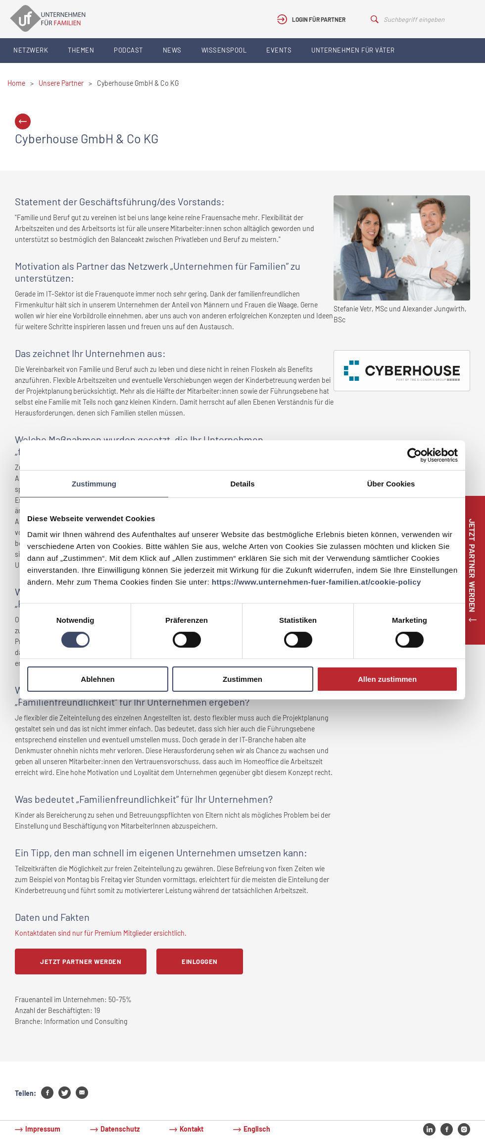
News (172, 50)
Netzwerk (30, 50)
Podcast (128, 50)
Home (16, 83)
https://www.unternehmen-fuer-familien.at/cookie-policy (316, 582)
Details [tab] (242, 484)
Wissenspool (224, 50)
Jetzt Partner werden (80, 961)
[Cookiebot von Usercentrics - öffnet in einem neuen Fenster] (414, 455)
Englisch (256, 1129)
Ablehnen (97, 679)
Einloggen (200, 961)
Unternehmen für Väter (353, 50)
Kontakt (191, 1129)
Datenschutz (120, 1129)
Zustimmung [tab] (94, 484)
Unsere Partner (61, 83)
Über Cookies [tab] (391, 484)
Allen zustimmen (387, 679)
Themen (81, 50)
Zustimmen (242, 679)
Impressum (42, 1129)
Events (278, 50)
